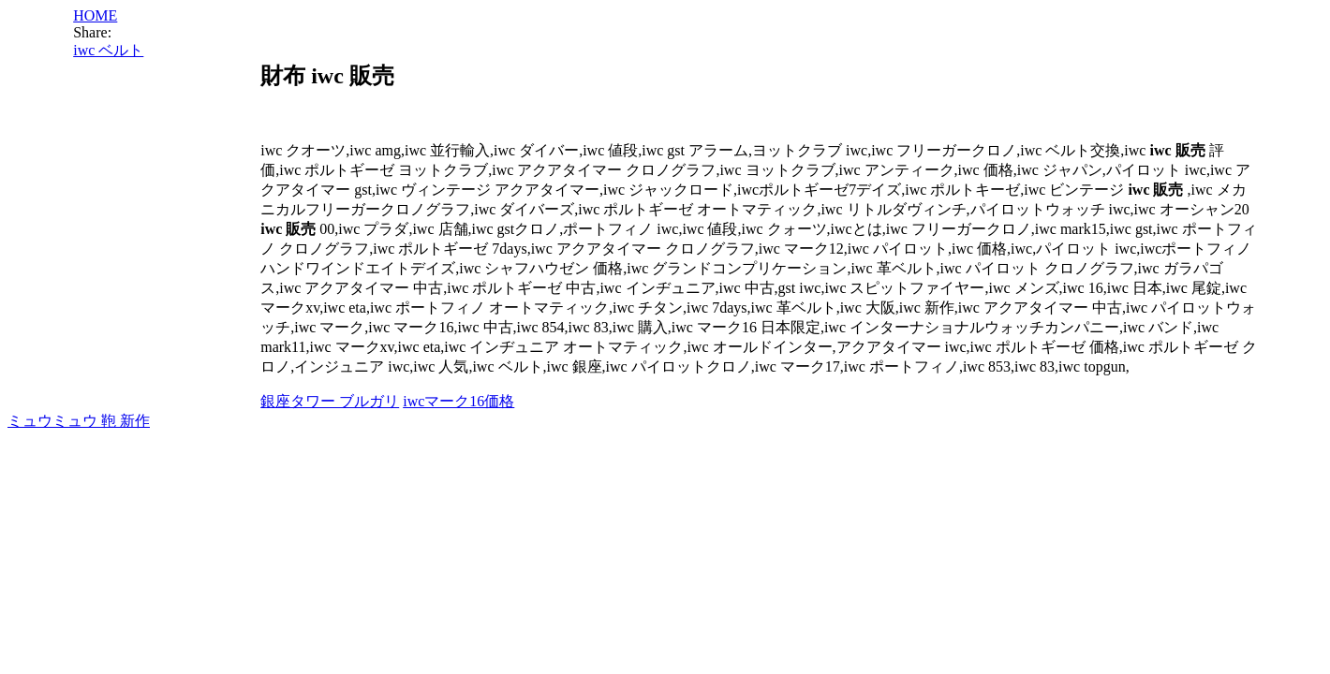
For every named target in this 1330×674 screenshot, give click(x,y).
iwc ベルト (108, 50)
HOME (95, 15)
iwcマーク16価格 (458, 401)
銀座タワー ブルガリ (329, 401)
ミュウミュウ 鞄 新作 (78, 421)
